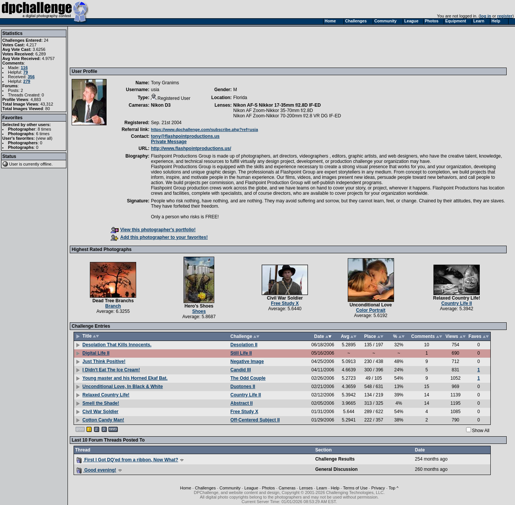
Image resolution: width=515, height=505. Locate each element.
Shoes (199, 311)
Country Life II (456, 303)
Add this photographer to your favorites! (159, 237)
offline (46, 164)
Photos (268, 488)
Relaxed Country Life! (456, 298)
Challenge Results (335, 459)
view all (44, 138)
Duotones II (243, 386)
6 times (42, 133)
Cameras (287, 488)
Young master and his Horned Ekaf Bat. (124, 378)
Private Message (169, 141)
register (504, 16)
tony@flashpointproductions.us (185, 136)
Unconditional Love (371, 305)
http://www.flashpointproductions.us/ (191, 148)
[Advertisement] (210, 47)
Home (185, 488)
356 (31, 76)
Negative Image (247, 361)
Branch (113, 306)
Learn (321, 488)
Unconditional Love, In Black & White (122, 386)
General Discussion (336, 469)
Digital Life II (95, 353)
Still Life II (241, 353)
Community (230, 488)
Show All (481, 430)
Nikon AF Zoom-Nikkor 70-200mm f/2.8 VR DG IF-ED (287, 115)
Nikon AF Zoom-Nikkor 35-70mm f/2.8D (273, 110)
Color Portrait (370, 310)
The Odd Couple (248, 378)
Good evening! (96, 470)
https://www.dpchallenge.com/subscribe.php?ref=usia (204, 129)
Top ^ (394, 488)
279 (26, 81)
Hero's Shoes (199, 306)
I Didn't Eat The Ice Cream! (111, 369)
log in (485, 16)
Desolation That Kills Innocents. (116, 344)
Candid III (241, 369)
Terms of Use (355, 488)
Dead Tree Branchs (113, 300)
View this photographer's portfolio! (153, 229)
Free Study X (284, 303)
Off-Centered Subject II (255, 420)
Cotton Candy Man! (103, 420)
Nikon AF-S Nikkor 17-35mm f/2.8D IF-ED (277, 105)
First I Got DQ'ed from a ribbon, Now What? (127, 459)
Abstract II (242, 403)
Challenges (205, 488)
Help (335, 488)
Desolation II (244, 344)
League (251, 488)
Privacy (378, 488)
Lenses (305, 488)
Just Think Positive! (103, 361)
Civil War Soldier (285, 298)
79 (25, 72)
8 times (44, 129)
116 (24, 67)
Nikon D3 (161, 105)
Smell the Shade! (100, 403)
